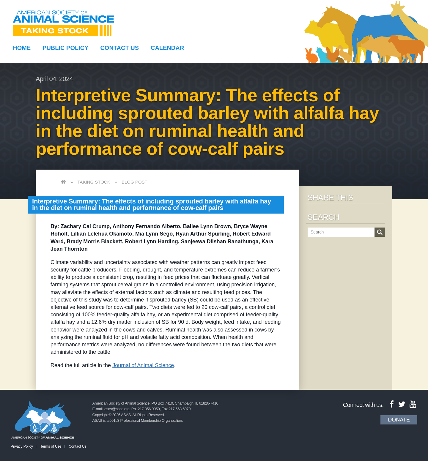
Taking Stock (93, 181)
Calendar (167, 48)
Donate (399, 420)
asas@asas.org (117, 409)
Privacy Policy (22, 446)
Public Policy (65, 48)
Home (22, 48)
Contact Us (119, 48)
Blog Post (134, 181)
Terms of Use (51, 446)
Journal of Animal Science (143, 365)
